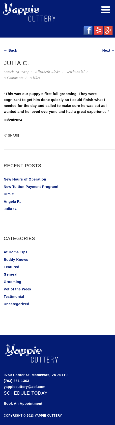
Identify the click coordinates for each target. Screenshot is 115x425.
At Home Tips (16, 252)
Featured (11, 267)
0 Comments (13, 78)
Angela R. (12, 201)
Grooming (12, 282)
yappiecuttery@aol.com (24, 387)
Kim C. (9, 194)
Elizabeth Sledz (47, 72)
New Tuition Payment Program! (31, 187)
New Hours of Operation (25, 179)
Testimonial (75, 72)
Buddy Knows (16, 260)
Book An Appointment (23, 403)
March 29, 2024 (16, 72)
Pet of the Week (17, 289)
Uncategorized (16, 304)
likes (35, 78)
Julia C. (10, 209)
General (11, 274)
